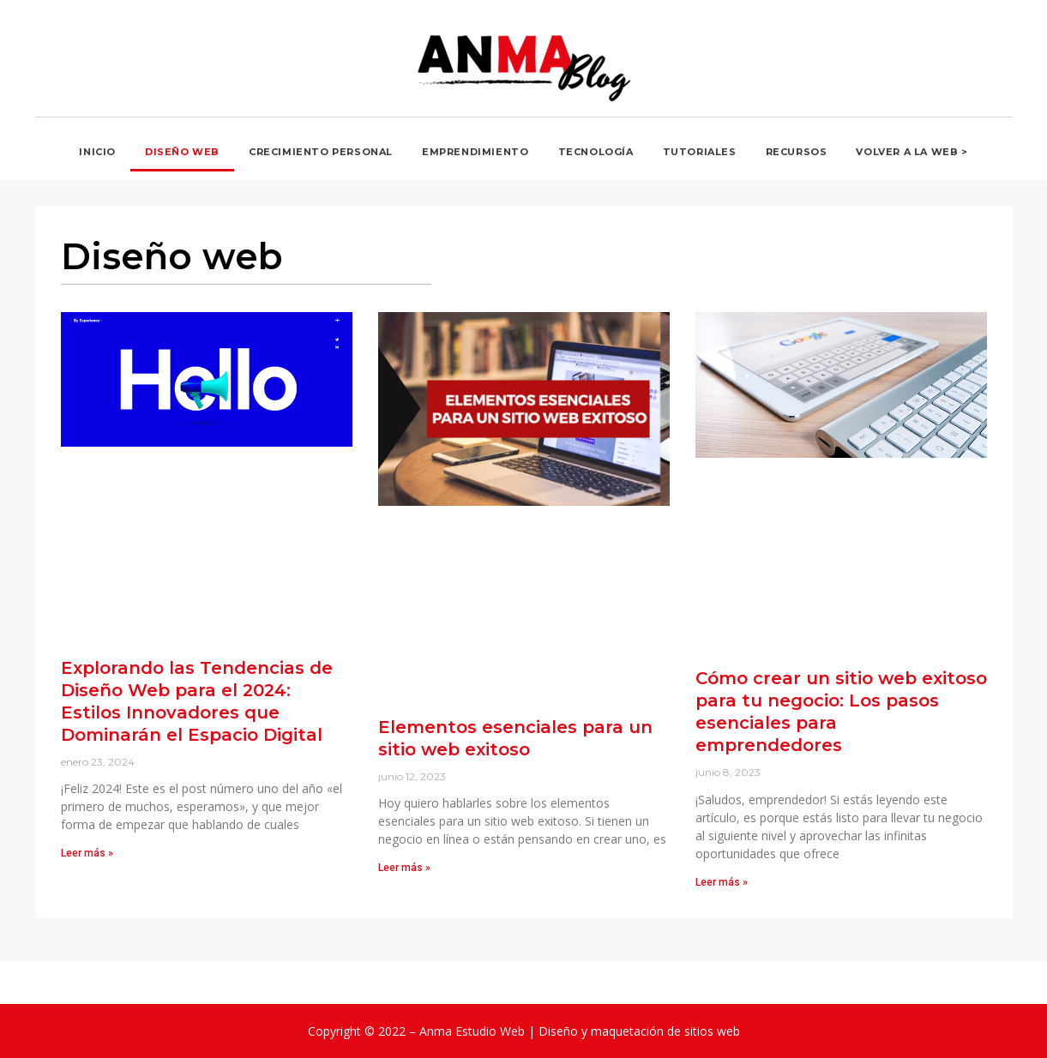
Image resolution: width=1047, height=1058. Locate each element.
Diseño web (182, 152)
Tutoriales (700, 152)
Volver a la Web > (911, 152)
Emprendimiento (475, 152)
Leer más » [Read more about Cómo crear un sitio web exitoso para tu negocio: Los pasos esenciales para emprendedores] (721, 882)
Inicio (97, 152)
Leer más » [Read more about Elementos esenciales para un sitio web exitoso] (404, 868)
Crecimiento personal (321, 152)
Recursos (796, 152)
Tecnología (596, 152)
